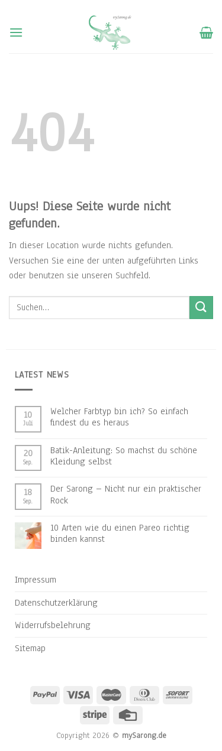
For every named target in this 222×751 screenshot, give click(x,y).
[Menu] (16, 32)
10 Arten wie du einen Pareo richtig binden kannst (119, 533)
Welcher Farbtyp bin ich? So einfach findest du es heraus (119, 417)
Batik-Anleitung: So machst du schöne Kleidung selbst (123, 456)
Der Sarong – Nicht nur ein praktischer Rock (125, 494)
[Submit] (201, 307)
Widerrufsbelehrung (53, 625)
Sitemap (30, 648)
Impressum (35, 580)
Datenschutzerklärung (56, 603)
